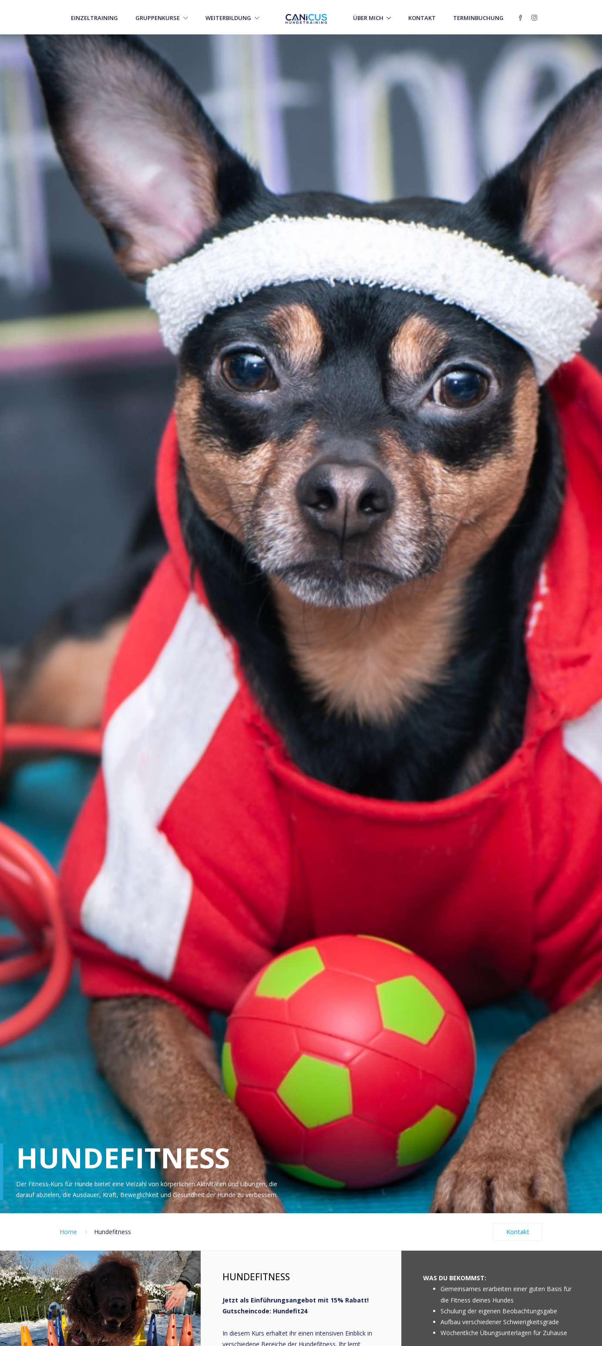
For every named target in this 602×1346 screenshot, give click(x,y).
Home (68, 1232)
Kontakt (422, 18)
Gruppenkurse (161, 18)
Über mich (368, 18)
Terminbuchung (478, 18)
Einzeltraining (94, 18)
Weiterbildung (232, 18)
